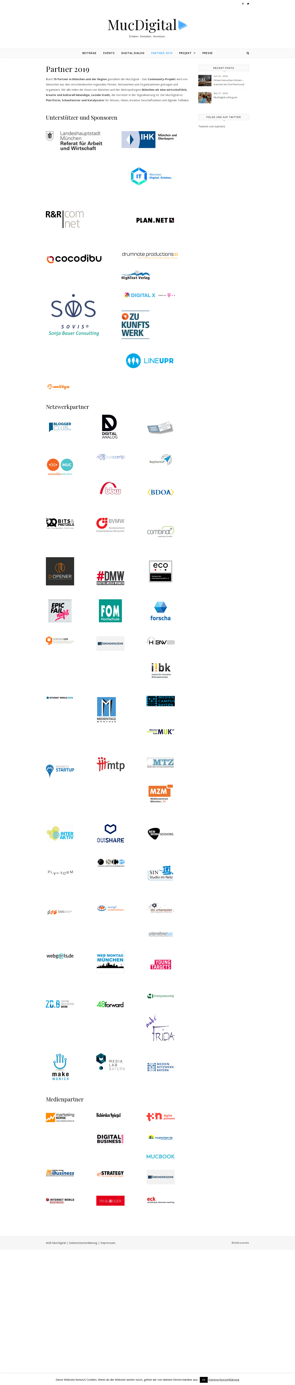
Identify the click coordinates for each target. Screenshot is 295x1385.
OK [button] (203, 1379)
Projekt (185, 53)
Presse (207, 53)
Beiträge (89, 53)
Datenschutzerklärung (223, 1379)
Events (109, 53)
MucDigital (142, 24)
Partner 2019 (161, 53)
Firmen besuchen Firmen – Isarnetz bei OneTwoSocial (229, 82)
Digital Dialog (132, 53)
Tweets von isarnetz (211, 126)
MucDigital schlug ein (225, 97)
